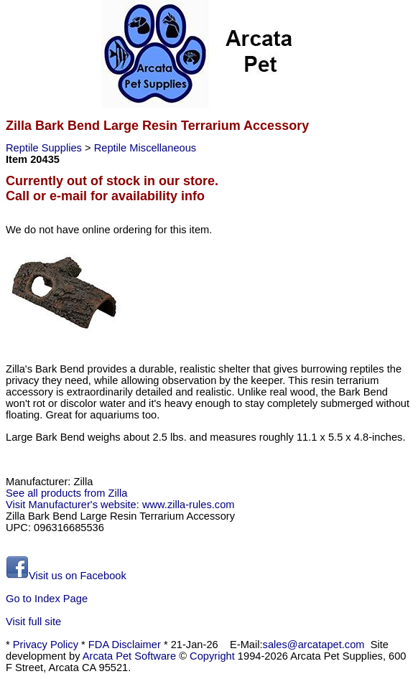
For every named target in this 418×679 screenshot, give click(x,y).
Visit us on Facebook (66, 575)
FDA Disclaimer (124, 644)
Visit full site (33, 621)
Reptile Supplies (45, 148)
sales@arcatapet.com (314, 644)
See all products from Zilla (66, 493)
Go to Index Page (47, 598)
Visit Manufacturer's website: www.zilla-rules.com (120, 504)
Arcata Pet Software (129, 656)
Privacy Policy (45, 644)
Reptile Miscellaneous (145, 148)
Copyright (212, 656)
